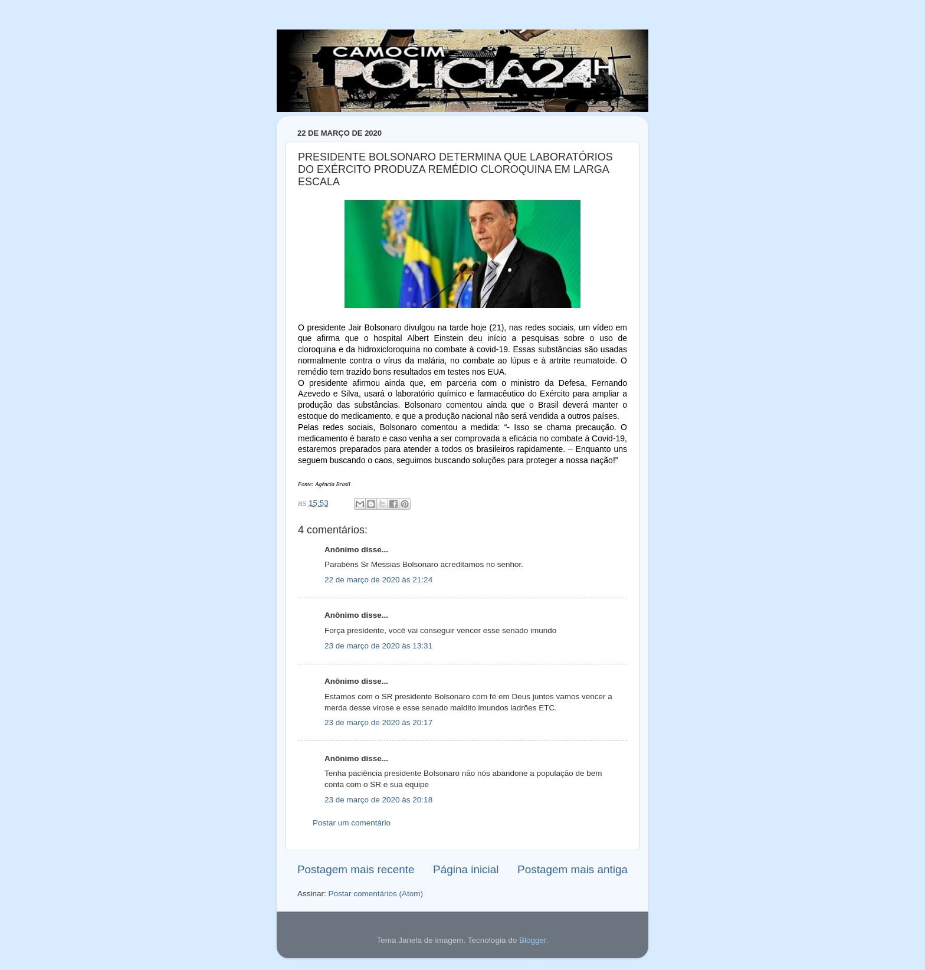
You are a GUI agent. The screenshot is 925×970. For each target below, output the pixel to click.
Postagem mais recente (355, 869)
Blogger (532, 940)
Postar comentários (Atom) (376, 893)
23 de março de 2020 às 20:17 (378, 722)
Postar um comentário (352, 822)
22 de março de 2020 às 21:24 (378, 579)
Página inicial (465, 869)
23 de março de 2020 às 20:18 (378, 799)
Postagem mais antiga (572, 869)
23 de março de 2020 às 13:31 (378, 645)
